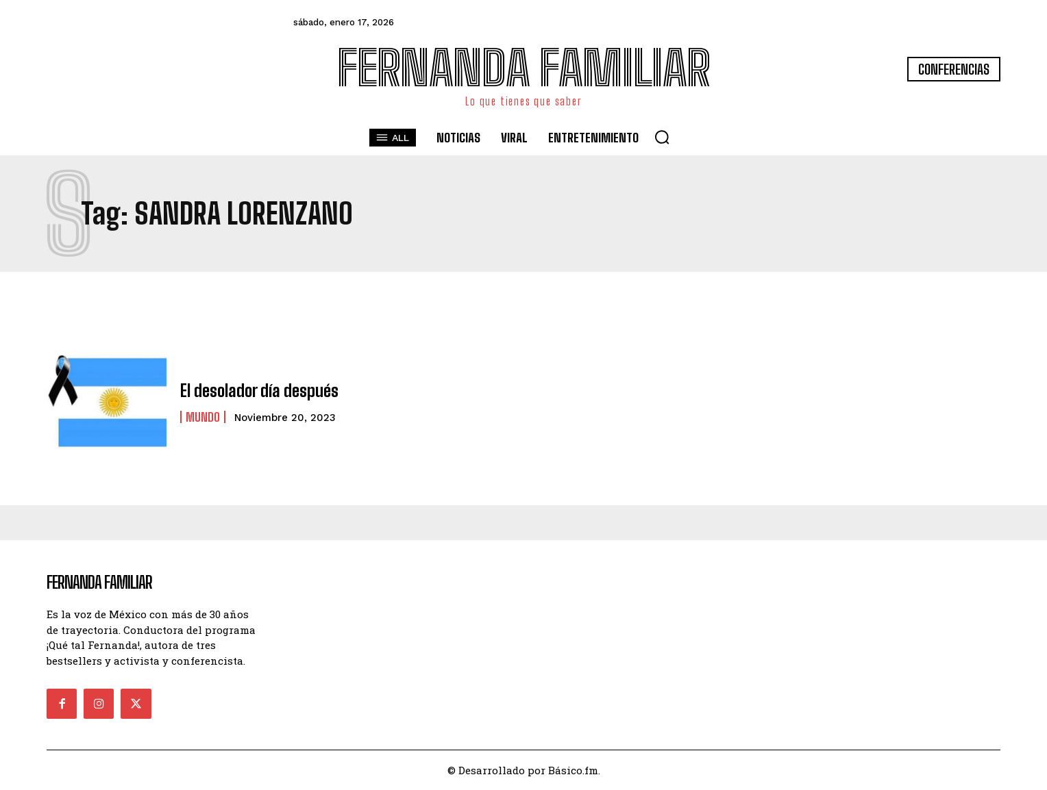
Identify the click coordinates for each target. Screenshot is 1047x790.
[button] (661, 136)
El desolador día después (259, 390)
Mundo (203, 417)
